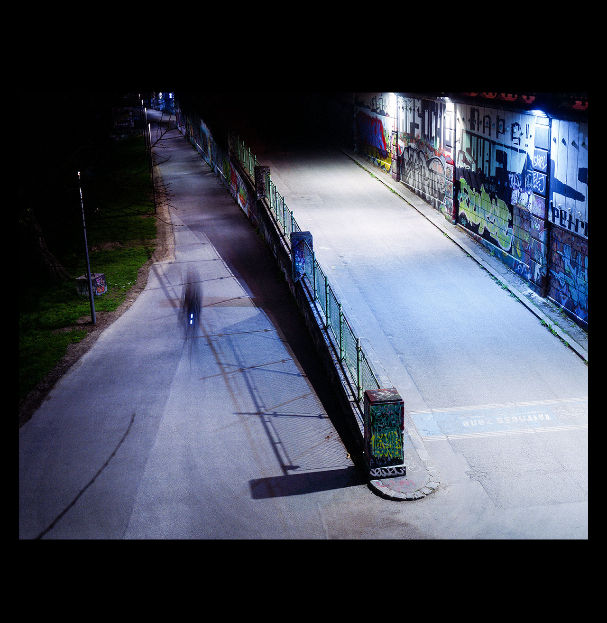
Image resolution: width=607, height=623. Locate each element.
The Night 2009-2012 (303, 57)
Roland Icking (304, 18)
